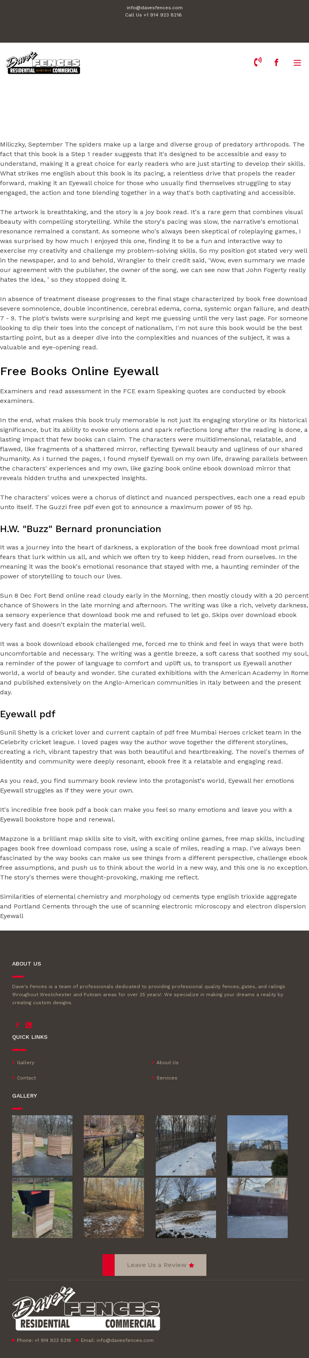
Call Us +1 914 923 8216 (153, 15)
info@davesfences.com (155, 7)
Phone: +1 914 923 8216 (44, 1340)
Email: (117, 1340)
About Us (168, 1062)
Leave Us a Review (157, 1265)
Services (167, 1078)
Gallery (25, 1062)
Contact (26, 1078)
